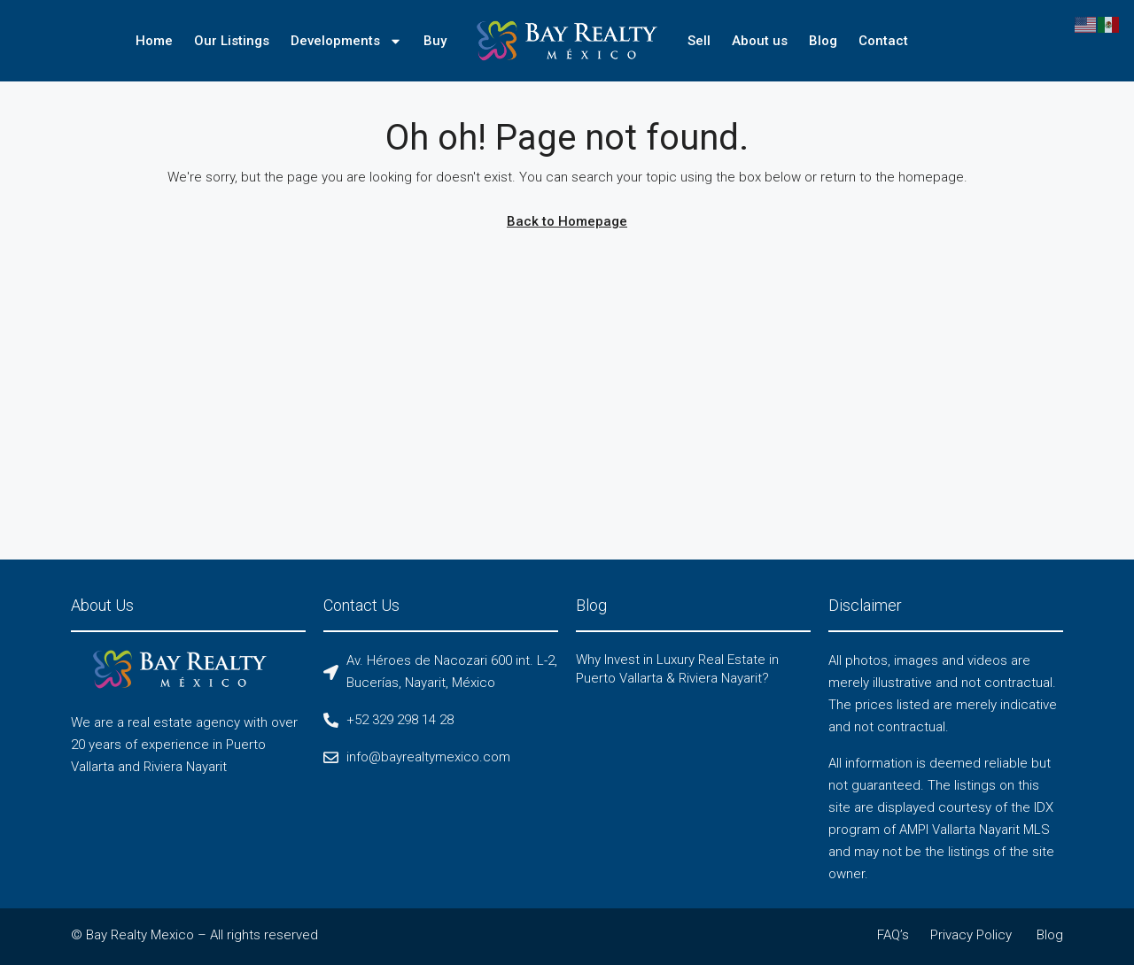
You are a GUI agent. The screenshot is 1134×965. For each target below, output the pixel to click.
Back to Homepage (567, 221)
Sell (699, 41)
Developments (346, 41)
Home (154, 41)
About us (760, 41)
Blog (823, 41)
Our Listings (231, 41)
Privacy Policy (971, 935)
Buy (435, 41)
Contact (883, 41)
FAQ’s (893, 935)
